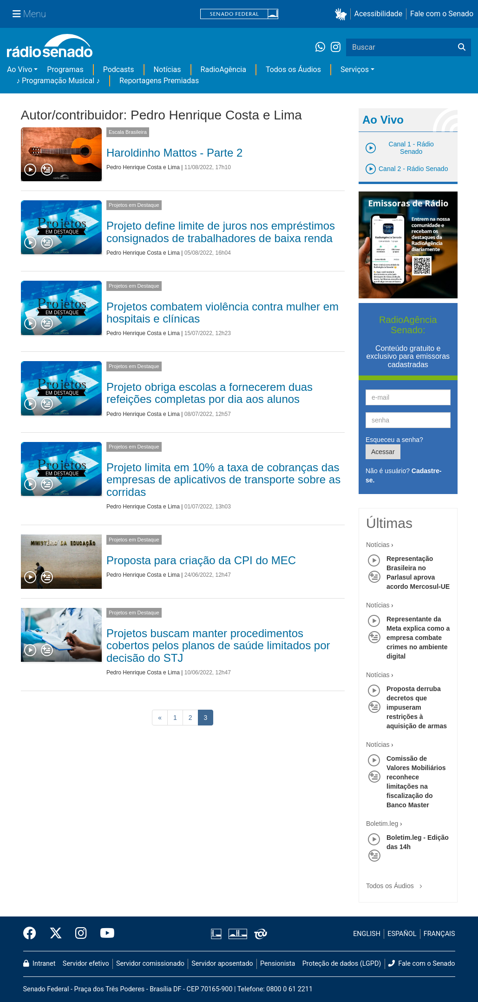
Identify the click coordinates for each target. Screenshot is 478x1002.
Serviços (354, 69)
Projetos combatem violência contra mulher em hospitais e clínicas (222, 312)
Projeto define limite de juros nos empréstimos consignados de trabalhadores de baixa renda (220, 231)
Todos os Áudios (293, 69)
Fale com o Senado (441, 13)
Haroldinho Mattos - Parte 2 (174, 152)
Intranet (39, 964)
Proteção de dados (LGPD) (341, 964)
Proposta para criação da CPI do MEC (201, 560)
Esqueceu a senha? (394, 439)
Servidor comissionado (150, 964)
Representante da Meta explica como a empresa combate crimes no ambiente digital (418, 637)
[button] (342, 14)
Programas (65, 69)
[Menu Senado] (29, 14)
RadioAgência (223, 69)
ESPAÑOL (401, 934)
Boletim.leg (382, 823)
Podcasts (118, 69)
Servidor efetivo (86, 964)
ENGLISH (366, 934)
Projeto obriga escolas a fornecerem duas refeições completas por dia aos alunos (209, 393)
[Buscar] (461, 47)
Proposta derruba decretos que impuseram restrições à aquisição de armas (416, 707)
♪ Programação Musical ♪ (58, 80)
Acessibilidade (378, 13)
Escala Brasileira (128, 132)
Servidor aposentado (222, 964)
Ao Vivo (19, 69)
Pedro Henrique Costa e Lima (143, 167)
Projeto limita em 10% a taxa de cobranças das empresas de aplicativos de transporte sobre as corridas (223, 479)
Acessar (383, 451)
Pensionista (277, 964)
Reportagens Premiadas (159, 80)
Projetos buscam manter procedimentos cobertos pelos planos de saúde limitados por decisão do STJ (218, 645)
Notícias (167, 69)
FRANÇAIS (439, 934)
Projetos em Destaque (134, 205)
